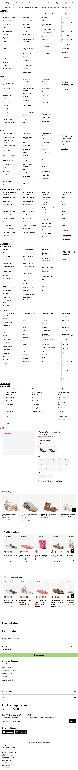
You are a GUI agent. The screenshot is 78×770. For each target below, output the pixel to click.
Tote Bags (6, 282)
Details (54, 717)
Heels (4, 45)
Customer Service (8, 680)
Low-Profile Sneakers (9, 215)
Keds (23, 331)
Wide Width (65, 48)
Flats (4, 41)
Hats (23, 277)
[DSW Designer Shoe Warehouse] (5, 3)
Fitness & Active (27, 270)
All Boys (60, 408)
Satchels (5, 275)
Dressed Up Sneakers (28, 109)
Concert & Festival (47, 33)
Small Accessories (27, 287)
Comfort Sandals (27, 21)
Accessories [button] (43, 7)
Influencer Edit (46, 43)
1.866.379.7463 (7, 673)
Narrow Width (66, 45)
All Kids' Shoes (8, 161)
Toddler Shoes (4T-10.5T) (8, 141)
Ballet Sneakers (7, 201)
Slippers (5, 62)
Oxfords (24, 119)
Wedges (5, 65)
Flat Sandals (26, 28)
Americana (45, 17)
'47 (43, 280)
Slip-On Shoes (26, 156)
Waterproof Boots (8, 119)
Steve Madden (7, 360)
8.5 (63, 31)
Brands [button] (50, 7)
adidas (44, 85)
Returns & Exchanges (9, 670)
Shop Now (64, 105)
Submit (72, 721)
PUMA (63, 218)
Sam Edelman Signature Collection (67, 335)
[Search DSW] (30, 2)
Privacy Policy (5, 745)
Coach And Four (66, 320)
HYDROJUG (45, 293)
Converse (44, 146)
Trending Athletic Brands (67, 193)
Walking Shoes (26, 60)
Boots (4, 92)
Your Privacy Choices (9, 755)
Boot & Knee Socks (8, 294)
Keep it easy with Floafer (66, 152)
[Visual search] (46, 3)
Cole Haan (45, 95)
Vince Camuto (7, 367)
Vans (23, 365)
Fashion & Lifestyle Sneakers (28, 49)
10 (63, 35)
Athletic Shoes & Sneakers (28, 40)
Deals (69, 7)
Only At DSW (65, 313)
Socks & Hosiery (27, 72)
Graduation (45, 39)
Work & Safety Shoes (9, 69)
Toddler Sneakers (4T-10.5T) (48, 208)
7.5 (67, 27)
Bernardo (44, 324)
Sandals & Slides (37, 411)
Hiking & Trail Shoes (9, 211)
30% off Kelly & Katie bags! (68, 268)
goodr (43, 290)
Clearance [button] (64, 7)
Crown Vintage (65, 324)
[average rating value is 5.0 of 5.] (43, 440)
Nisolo (44, 351)
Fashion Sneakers (8, 208)
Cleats (5, 174)
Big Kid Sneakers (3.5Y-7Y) (47, 219)
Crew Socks (6, 297)
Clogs (4, 28)
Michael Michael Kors (48, 348)
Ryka (23, 351)
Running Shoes (26, 53)
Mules (4, 52)
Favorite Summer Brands (8, 314)
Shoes (5, 14)
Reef (43, 109)
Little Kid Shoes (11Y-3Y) (9, 146)
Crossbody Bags (7, 263)
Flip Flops (25, 31)
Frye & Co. (6, 343)
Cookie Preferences (7, 767)
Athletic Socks (7, 290)
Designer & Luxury (27, 263)
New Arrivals (45, 46)
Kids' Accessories (48, 267)
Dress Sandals (26, 24)
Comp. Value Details (7, 760)
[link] (11, 516)
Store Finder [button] (6, 677)
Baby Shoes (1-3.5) (8, 137)
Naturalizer (6, 353)
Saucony (25, 355)
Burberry (44, 327)
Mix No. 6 (64, 331)
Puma (43, 159)
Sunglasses (25, 291)
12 (67, 40)
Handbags (25, 69)
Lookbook (56, 7)
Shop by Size (7, 134)
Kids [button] (16, 7)
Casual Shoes (7, 24)
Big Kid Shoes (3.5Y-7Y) (9, 151)
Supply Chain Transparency (9, 752)
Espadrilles (6, 38)
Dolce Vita (6, 332)
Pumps (5, 55)
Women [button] (7, 7)
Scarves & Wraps (27, 280)
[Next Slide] (74, 510)
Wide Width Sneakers (9, 239)
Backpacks (6, 253)
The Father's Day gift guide (67, 98)
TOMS (5, 363)
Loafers (5, 48)
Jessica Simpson (8, 346)
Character (6, 171)
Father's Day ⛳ (47, 118)
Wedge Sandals (26, 34)
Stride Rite (45, 166)
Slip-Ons (5, 116)
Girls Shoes (26, 134)
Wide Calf (64, 52)
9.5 (72, 31)
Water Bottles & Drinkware (27, 298)
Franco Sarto (6, 339)
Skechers (44, 163)
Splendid (44, 354)
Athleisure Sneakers (9, 198)
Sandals (5, 59)
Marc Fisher (6, 350)
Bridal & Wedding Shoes (47, 25)
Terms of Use (5, 750)
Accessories (46, 114)
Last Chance (62, 420)
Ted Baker (45, 358)
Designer (44, 36)
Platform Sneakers (8, 218)
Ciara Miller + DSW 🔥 (48, 29)
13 (72, 40)
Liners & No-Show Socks (8, 301)
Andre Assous (46, 317)
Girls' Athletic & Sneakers (46, 198)
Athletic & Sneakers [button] (25, 7)
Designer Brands (47, 313)
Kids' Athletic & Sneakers (47, 193)
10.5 (67, 35)
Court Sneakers (27, 45)
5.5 (63, 22)
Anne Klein (6, 319)
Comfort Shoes (7, 31)
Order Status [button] (6, 667)
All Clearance (62, 416)
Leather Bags (7, 272)
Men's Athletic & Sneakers (27, 193)
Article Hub (45, 21)
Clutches (5, 260)
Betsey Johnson (7, 322)
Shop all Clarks (42, 434)
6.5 (72, 22)
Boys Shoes (26, 161)
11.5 (63, 40)
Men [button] (12, 7)
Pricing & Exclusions (7, 762)
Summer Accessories (46, 254)
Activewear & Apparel (28, 253)
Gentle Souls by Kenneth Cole (46, 335)
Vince (43, 361)
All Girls (60, 411)
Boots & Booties (8, 21)
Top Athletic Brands (29, 313)
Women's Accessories (46, 259)
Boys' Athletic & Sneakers (46, 203)
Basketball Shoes (27, 201)
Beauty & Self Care (28, 256)
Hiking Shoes (7, 109)
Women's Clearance (12, 389)
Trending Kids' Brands (46, 135)
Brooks (44, 92)
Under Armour (26, 361)
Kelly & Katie (65, 327)
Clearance (64, 57)
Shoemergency (46, 50)
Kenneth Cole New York (47, 340)
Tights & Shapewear (9, 306)
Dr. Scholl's (6, 336)
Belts (23, 260)
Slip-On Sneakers (27, 57)
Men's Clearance (37, 389)
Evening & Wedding (28, 267)
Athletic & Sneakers (9, 17)
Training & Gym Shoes (9, 232)
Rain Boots (6, 178)
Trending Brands (47, 276)
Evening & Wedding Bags (8, 267)
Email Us (5, 664)
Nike (43, 106)
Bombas (44, 286)
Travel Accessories (28, 294)
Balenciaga (45, 320)
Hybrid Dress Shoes (28, 112)
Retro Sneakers (7, 222)
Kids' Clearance (63, 389)
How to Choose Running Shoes (66, 235)
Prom (23, 122)
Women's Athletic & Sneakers (9, 193)
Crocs (43, 99)
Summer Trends (46, 53)
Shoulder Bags (7, 278)
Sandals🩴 (35, 7)
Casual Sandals (27, 17)
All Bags (5, 249)
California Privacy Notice (8, 747)
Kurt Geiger (45, 344)
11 (71, 35)
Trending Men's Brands (47, 81)
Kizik (23, 334)
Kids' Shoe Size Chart (9, 156)
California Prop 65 (6, 765)
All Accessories (27, 249)
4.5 (68, 18)
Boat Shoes (6, 88)
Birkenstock (45, 88)
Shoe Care (25, 284)
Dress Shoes (6, 34)
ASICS (63, 201)
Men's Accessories (48, 264)
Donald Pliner (46, 331)
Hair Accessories (27, 273)
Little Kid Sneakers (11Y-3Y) (47, 213)
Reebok (63, 222)
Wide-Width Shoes (8, 122)
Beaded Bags (7, 256)
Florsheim (45, 102)
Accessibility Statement (8, 757)
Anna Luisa (64, 317)
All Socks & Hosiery (9, 287)
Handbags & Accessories (9, 412)
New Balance (46, 153)
